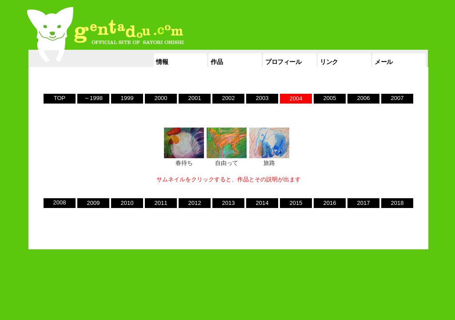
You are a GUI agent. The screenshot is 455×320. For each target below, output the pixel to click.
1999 (127, 98)
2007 (397, 98)
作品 (217, 61)
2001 (194, 98)
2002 (228, 98)
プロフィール (283, 61)
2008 (59, 202)
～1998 (93, 98)
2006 (363, 98)
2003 (262, 98)
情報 (162, 61)
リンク (329, 61)
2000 (161, 98)
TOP (60, 98)
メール (384, 61)
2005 (329, 98)
